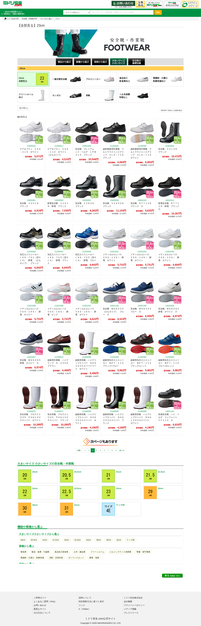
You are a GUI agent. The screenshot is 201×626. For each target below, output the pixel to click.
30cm (108, 540)
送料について (85, 598)
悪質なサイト (40, 609)
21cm (44, 540)
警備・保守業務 (143, 552)
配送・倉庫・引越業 (40, 552)
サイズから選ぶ (46, 19)
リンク (82, 605)
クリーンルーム (97, 552)
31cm (118, 540)
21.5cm (55, 540)
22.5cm (77, 540)
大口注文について (42, 613)
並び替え (23, 108)
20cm (23, 540)
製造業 (23, 552)
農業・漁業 (94, 558)
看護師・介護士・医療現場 (32, 558)
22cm (66, 540)
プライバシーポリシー (134, 605)
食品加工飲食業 (61, 552)
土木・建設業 (79, 552)
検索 (158, 12)
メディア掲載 (130, 609)
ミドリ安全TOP (11, 19)
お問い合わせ (40, 605)
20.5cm (34, 540)
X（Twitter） (84, 609)
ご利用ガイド (40, 598)
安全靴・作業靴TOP (29, 19)
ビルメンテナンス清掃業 (120, 552)
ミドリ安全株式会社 (133, 598)
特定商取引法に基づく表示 (91, 601)
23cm (88, 540)
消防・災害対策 (56, 558)
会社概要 (128, 601)
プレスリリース (131, 613)
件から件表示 (171, 110)
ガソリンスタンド (76, 558)
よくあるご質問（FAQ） (45, 601)
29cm (98, 540)
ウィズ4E (130, 540)
